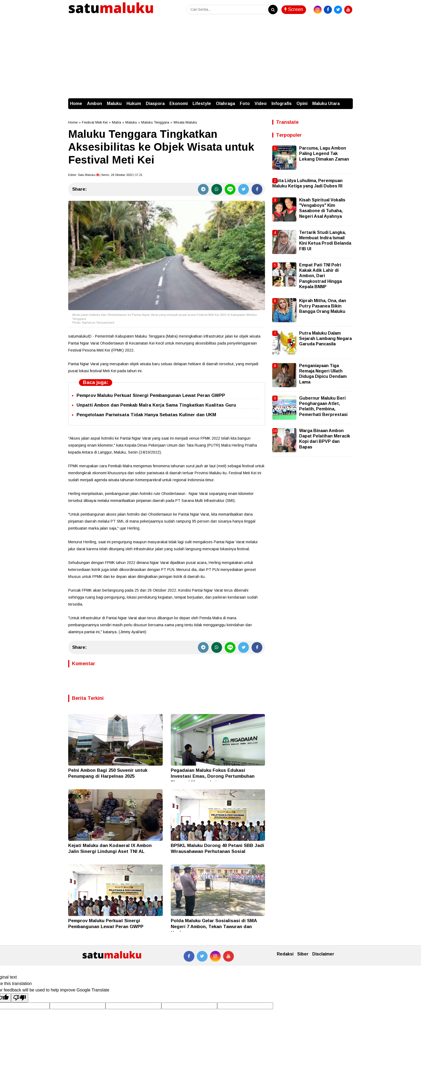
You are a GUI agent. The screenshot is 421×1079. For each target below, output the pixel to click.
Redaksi (285, 954)
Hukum (133, 103)
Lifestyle (202, 103)
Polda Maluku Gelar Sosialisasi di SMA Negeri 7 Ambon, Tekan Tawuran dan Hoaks (214, 926)
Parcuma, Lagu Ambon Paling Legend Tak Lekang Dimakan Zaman (324, 153)
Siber (303, 954)
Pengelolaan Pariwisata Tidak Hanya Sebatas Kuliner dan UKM (146, 414)
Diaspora (155, 103)
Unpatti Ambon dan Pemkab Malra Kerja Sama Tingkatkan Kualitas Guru (156, 405)
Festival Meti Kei (95, 122)
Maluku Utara (326, 103)
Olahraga (225, 103)
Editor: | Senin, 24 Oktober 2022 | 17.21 (105, 174)
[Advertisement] (210, 58)
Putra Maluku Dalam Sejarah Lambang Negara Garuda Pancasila (325, 338)
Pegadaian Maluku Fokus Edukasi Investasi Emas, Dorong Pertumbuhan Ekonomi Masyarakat (213, 776)
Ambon (94, 103)
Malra (116, 122)
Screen (293, 9)
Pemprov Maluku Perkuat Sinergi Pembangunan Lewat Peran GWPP (151, 395)
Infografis (281, 103)
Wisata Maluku (185, 122)
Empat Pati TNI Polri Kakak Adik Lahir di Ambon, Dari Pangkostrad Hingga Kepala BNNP (320, 276)
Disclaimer (323, 954)
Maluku (114, 103)
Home (76, 103)
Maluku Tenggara (155, 122)
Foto (245, 103)
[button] (347, 101)
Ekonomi (178, 103)
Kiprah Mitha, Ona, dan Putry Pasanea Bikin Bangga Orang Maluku (322, 306)
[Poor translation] (19, 997)
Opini (301, 103)
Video (261, 103)
